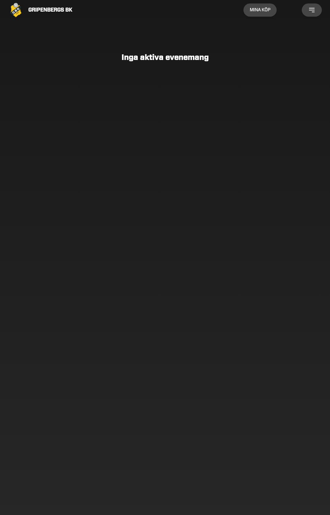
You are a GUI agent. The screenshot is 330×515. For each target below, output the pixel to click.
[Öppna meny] (312, 10)
